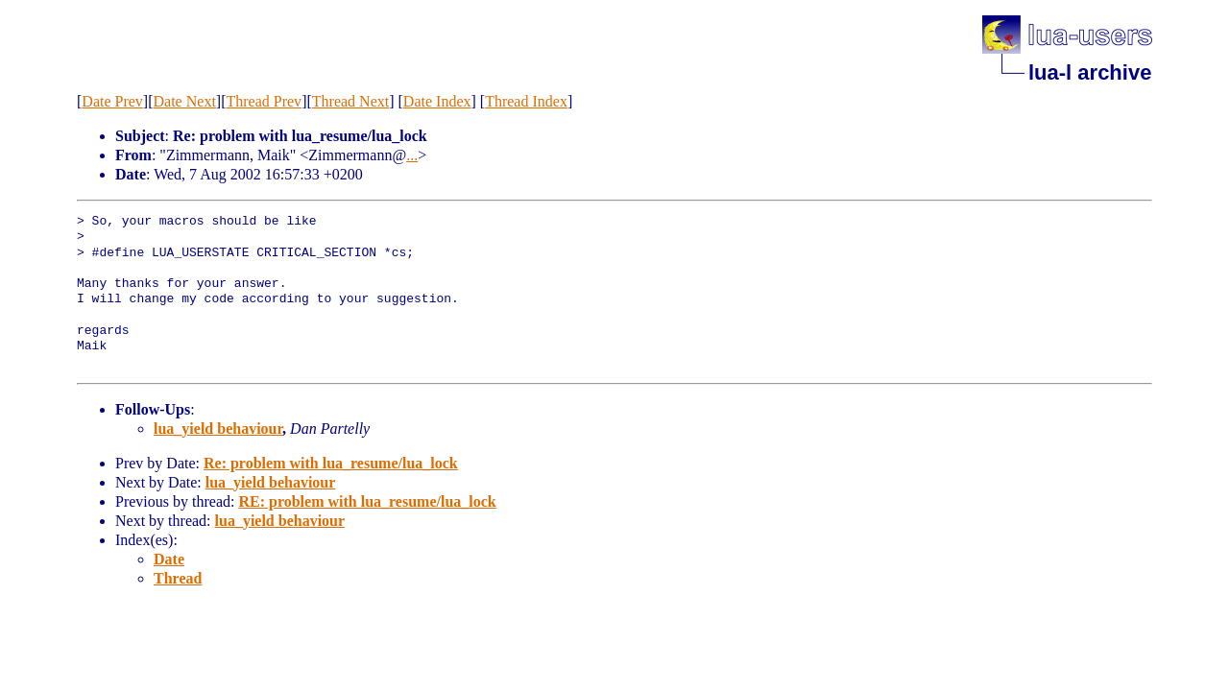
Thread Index (526, 101)
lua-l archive (1089, 72)
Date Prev (112, 101)
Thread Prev (263, 101)
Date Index (437, 101)
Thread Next (350, 101)
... (412, 155)
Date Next (185, 101)
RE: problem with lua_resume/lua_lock (366, 501)
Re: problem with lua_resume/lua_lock (331, 463)
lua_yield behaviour (218, 428)
